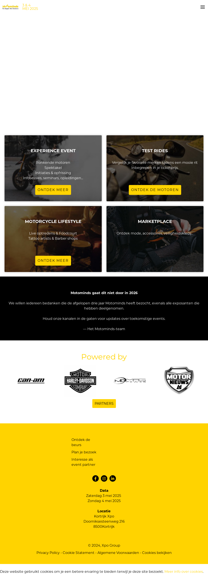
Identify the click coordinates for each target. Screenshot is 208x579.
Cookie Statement (78, 553)
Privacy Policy (48, 553)
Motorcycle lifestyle (53, 221)
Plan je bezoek (83, 452)
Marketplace (155, 221)
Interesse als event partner (83, 462)
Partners (104, 404)
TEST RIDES (155, 150)
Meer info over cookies (183, 572)
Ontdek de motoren (155, 190)
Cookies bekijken (157, 553)
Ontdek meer (53, 190)
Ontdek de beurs (80, 442)
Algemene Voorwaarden (118, 553)
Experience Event (53, 150)
